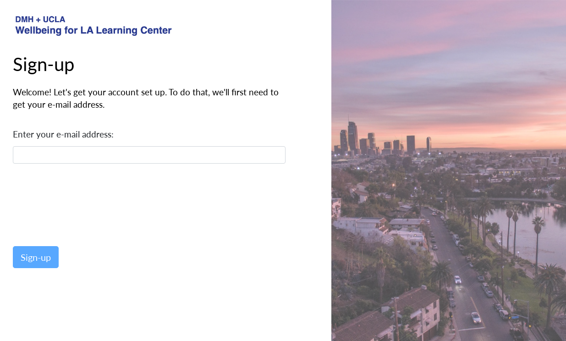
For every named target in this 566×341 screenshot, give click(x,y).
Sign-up (36, 257)
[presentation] (82, 203)
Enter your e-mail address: (63, 134)
